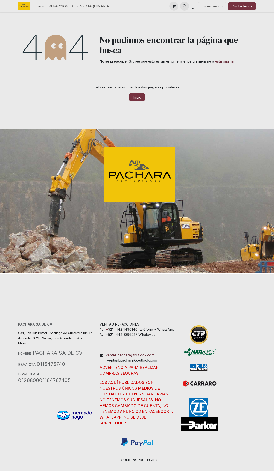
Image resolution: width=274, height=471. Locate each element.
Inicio (137, 97)
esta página (224, 61)
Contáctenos (242, 6)
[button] (184, 6)
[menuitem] (41, 6)
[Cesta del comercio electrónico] (173, 6)
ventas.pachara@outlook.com (130, 355)
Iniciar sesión (212, 6)
